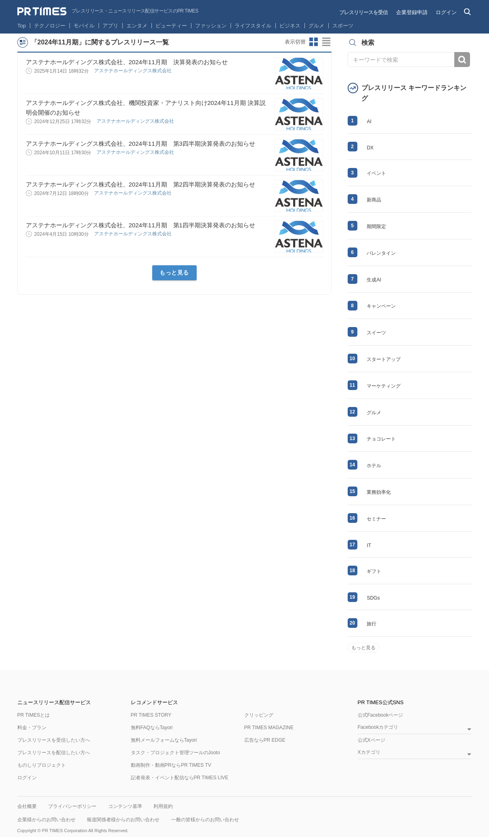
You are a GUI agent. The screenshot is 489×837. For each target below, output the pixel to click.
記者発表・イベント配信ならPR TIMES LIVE (180, 777)
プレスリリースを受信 (363, 12)
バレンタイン (381, 253)
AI (369, 121)
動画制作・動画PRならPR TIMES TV (171, 765)
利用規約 (163, 806)
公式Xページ (371, 740)
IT (369, 545)
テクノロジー (49, 25)
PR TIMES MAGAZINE (269, 727)
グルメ (316, 25)
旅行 (371, 624)
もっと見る (174, 272)
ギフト (374, 571)
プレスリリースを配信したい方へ (53, 752)
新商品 (374, 200)
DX (370, 148)
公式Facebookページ (380, 715)
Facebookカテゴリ (378, 727)
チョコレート (381, 439)
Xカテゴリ (369, 752)
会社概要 (27, 806)
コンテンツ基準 (125, 806)
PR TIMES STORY (151, 715)
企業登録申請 (412, 12)
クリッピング (258, 715)
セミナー (376, 519)
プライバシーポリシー (72, 806)
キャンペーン (381, 306)
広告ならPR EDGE (264, 740)
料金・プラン (31, 727)
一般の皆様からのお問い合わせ (205, 819)
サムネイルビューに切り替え (314, 42)
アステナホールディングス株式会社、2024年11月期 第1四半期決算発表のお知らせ (140, 225)
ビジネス (289, 25)
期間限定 (376, 226)
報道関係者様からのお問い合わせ (123, 819)
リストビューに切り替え (327, 42)
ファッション (211, 25)
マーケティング (384, 386)
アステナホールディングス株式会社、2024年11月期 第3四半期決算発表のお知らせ (140, 143)
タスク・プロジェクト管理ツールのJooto (175, 752)
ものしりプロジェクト (41, 765)
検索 (462, 59)
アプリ (110, 25)
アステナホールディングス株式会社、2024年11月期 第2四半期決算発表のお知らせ (140, 184)
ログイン (446, 12)
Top (21, 25)
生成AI (374, 280)
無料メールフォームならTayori (164, 740)
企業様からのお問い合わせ (46, 819)
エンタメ (136, 25)
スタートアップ (384, 359)
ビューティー (171, 25)
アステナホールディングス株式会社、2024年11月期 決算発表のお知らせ (127, 62)
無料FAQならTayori (152, 727)
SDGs (373, 598)
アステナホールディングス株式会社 (133, 70)
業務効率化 (379, 492)
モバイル (83, 25)
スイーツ (376, 333)
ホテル (374, 465)
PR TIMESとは (33, 715)
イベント (376, 173)
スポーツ (342, 25)
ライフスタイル (253, 25)
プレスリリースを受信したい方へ (53, 740)
